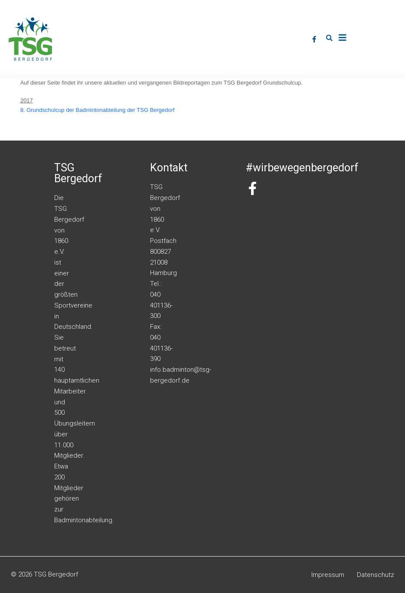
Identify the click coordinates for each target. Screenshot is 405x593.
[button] (329, 38)
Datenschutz (375, 575)
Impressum (327, 575)
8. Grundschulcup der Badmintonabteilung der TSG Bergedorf (97, 110)
